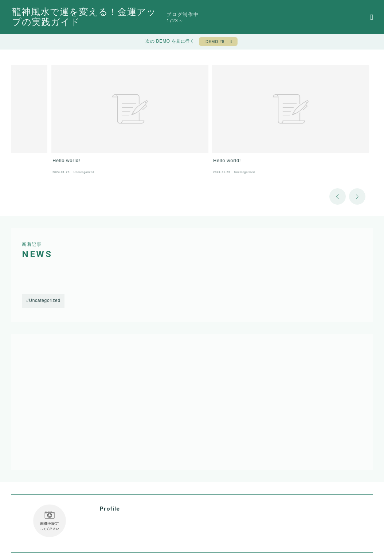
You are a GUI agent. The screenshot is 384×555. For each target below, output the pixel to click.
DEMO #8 (213, 43)
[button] (337, 165)
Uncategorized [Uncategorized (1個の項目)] (44, 270)
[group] (59, 106)
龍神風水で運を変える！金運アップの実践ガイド (130, 17)
